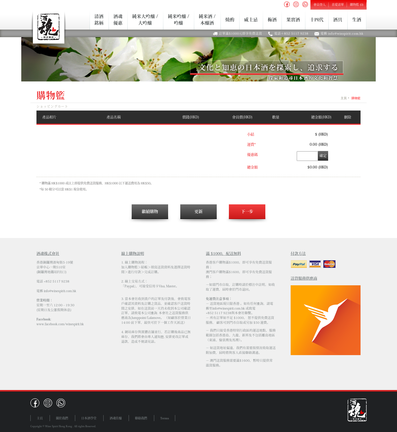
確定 (323, 155)
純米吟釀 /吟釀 (178, 19)
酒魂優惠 (118, 19)
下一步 (247, 211)
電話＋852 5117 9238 (291, 33)
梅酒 (272, 19)
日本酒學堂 (88, 418)
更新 (198, 211)
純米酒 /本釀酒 (207, 19)
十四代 (317, 19)
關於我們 (62, 418)
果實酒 (293, 19)
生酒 (356, 19)
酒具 (337, 19)
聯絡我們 (141, 418)
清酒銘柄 (99, 19)
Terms (164, 418)
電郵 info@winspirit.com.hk (342, 33)
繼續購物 (150, 211)
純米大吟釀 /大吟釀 (145, 19)
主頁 (344, 98)
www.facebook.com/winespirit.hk (60, 324)
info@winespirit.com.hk (60, 291)
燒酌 (229, 19)
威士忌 (251, 19)
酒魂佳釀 (116, 418)
